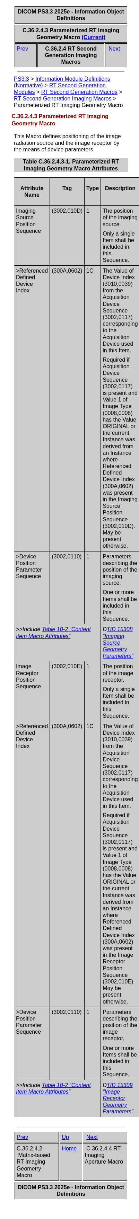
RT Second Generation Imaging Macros (62, 98)
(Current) (93, 37)
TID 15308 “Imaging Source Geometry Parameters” (118, 642)
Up (65, 1137)
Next (114, 49)
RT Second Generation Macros (79, 92)
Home (69, 1148)
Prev (22, 49)
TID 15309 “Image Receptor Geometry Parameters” (118, 1098)
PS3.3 (21, 79)
